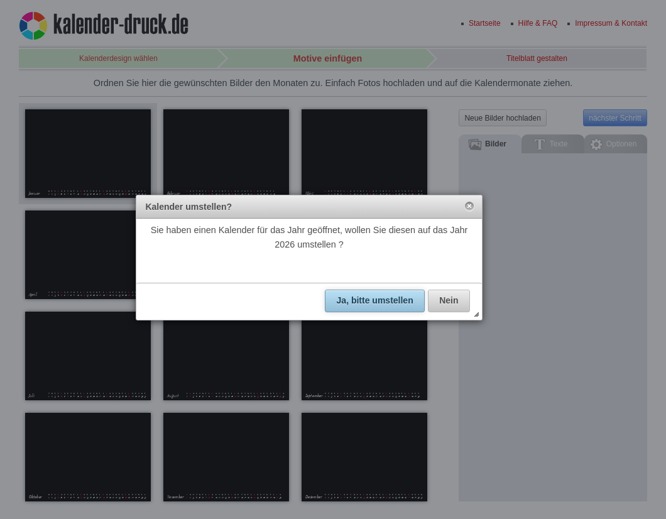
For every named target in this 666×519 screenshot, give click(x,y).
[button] (469, 207)
